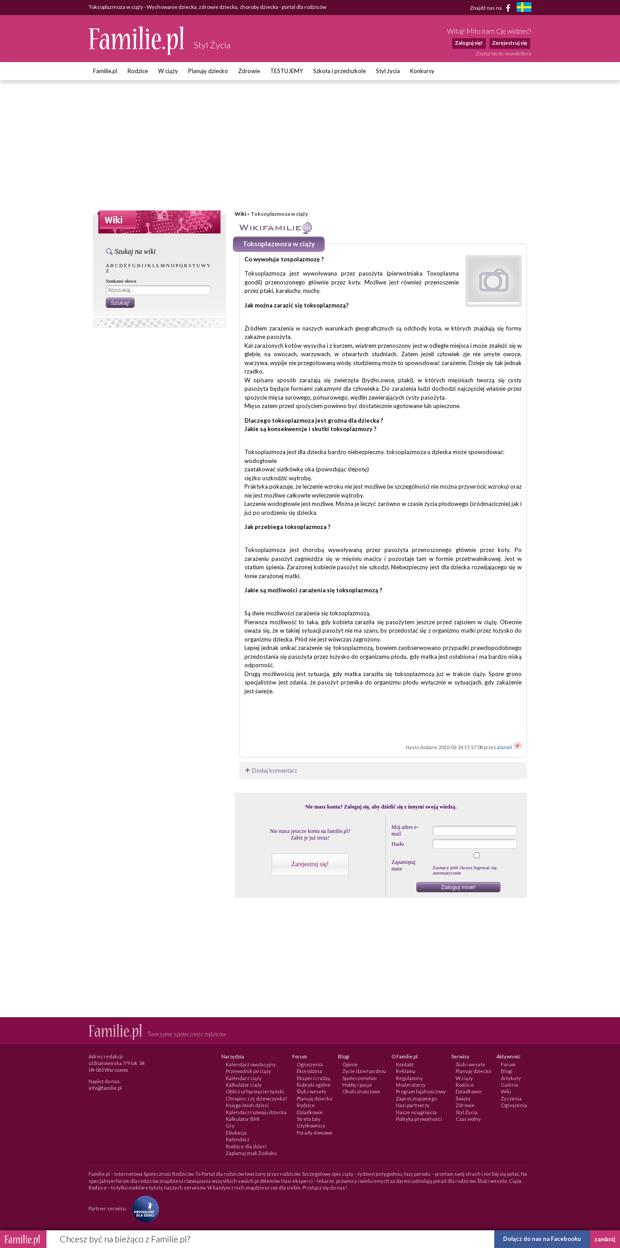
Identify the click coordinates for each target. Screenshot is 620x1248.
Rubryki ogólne (314, 1085)
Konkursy (422, 70)
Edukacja (236, 1132)
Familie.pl (105, 70)
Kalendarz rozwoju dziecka (256, 1112)
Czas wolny (468, 1119)
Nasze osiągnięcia (416, 1112)
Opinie (350, 1064)
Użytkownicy (311, 1125)
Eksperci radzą (313, 1078)
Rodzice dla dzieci (246, 1146)
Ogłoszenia (310, 1064)
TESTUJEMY (286, 70)
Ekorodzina (309, 1071)
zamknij (605, 1239)
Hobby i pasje (357, 1085)
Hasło (397, 844)
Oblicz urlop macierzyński (255, 1091)
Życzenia (511, 1098)
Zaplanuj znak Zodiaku (251, 1153)
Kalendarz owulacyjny (251, 1064)
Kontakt (405, 1064)
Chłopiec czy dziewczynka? (256, 1098)
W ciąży (168, 70)
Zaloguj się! (469, 42)
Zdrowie (249, 70)
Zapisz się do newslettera (503, 53)
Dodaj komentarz (270, 770)
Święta (463, 1098)
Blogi (506, 1071)
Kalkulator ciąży (244, 1085)
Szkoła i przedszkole (339, 70)
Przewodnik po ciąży (248, 1071)
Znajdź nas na (492, 8)
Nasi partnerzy (413, 1105)
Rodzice (138, 70)
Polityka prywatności (419, 1119)
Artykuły (511, 1078)
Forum (508, 1064)
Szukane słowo (121, 281)
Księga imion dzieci (247, 1105)
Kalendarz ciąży (244, 1078)
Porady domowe (315, 1132)
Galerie (510, 1085)
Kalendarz (237, 1139)
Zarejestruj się (509, 42)
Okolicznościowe (361, 1091)
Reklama (405, 1071)
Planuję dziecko (208, 70)
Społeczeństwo (359, 1078)
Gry (230, 1125)
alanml (505, 747)
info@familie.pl (105, 1088)
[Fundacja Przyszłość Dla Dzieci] (143, 1208)
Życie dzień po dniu (364, 1071)
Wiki (240, 213)
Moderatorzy (411, 1085)
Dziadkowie (310, 1112)
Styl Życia (466, 1112)
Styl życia (388, 70)
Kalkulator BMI (243, 1119)
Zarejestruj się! (310, 864)
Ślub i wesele (311, 1091)
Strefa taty (309, 1119)
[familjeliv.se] (523, 8)
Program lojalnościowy (421, 1091)
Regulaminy (409, 1078)
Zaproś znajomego (416, 1098)
